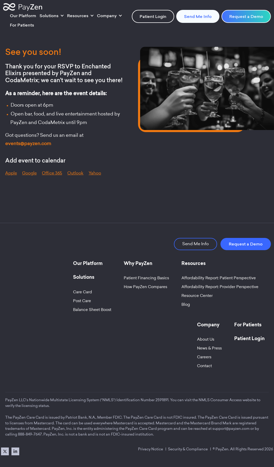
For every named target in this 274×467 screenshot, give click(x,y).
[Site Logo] (22, 7)
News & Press (209, 348)
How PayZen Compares (145, 286)
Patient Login (153, 16)
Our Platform (23, 15)
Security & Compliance (188, 449)
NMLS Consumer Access (220, 400)
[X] (5, 451)
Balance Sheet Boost (92, 309)
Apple (11, 173)
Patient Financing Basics (146, 278)
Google (29, 173)
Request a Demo (246, 16)
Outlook (75, 173)
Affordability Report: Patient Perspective (218, 278)
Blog (185, 304)
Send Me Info (198, 16)
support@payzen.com (231, 428)
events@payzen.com (28, 143)
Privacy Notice (150, 449)
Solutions (49, 15)
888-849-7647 (30, 434)
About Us (205, 339)
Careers (204, 357)
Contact (204, 366)
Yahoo (95, 173)
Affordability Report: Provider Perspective (219, 286)
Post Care (82, 301)
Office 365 (52, 173)
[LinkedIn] (15, 451)
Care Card (82, 292)
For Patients (22, 25)
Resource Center (197, 295)
